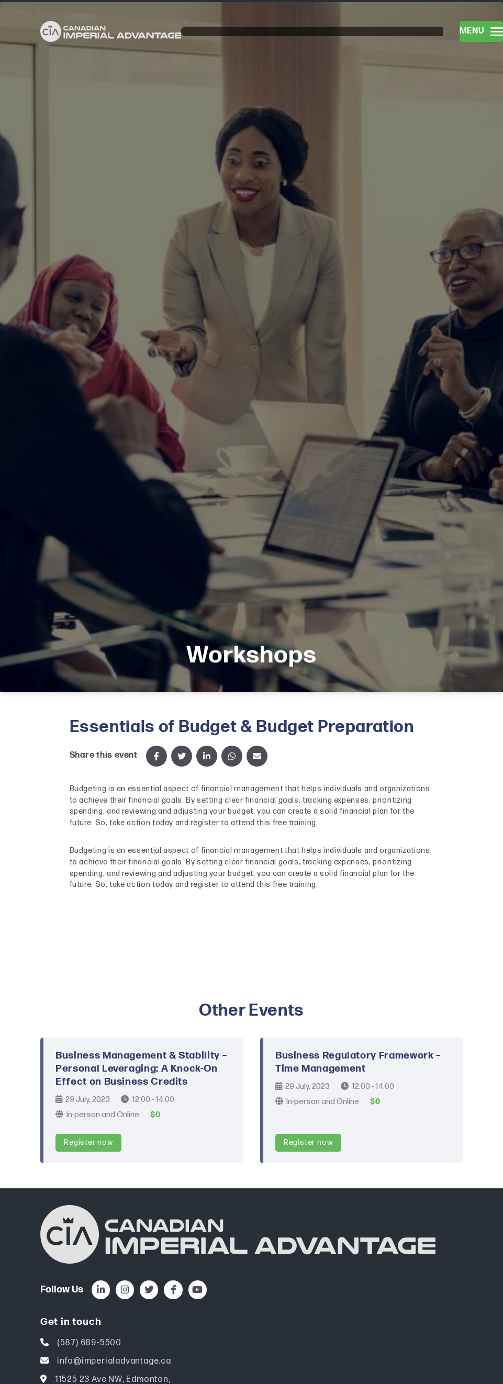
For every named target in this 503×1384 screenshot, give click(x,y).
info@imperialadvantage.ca (114, 1361)
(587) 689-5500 (89, 1343)
